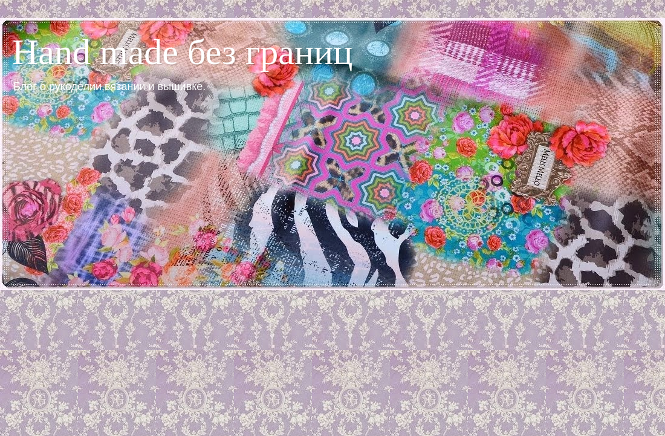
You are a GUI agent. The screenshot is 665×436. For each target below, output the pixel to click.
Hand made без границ (182, 52)
